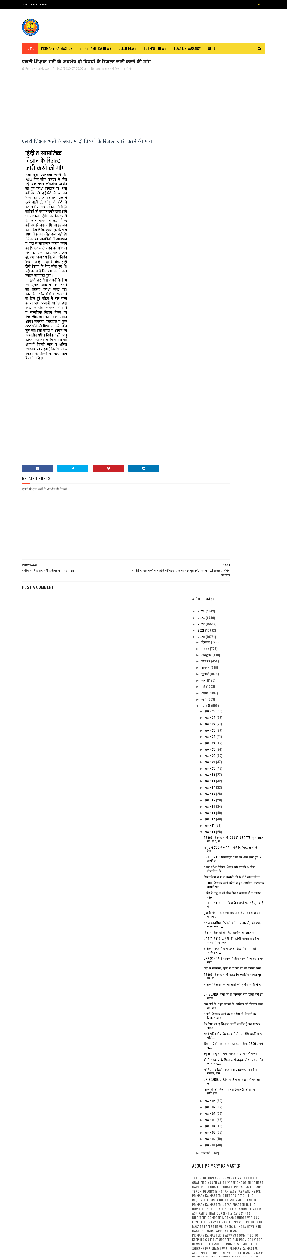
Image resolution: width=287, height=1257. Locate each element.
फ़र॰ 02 (210, 600)
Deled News (128, 48)
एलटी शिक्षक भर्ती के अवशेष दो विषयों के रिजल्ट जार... (230, 477)
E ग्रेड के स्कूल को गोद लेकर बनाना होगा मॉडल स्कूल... (232, 356)
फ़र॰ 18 (210, 242)
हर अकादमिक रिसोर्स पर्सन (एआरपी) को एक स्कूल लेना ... (232, 386)
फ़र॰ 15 (210, 261)
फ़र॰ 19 (210, 236)
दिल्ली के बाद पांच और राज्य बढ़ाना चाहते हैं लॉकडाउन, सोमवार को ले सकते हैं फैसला (241, 1075)
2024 (202, 72)
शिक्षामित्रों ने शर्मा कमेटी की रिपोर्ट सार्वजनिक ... (234, 338)
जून (204, 141)
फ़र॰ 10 (210, 293)
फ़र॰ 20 (210, 229)
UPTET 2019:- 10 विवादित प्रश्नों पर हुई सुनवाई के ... (233, 366)
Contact (44, 4)
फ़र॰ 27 (210, 185)
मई (203, 148)
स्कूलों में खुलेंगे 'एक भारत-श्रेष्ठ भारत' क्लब (230, 514)
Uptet (212, 48)
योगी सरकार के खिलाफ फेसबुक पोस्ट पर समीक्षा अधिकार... (234, 523)
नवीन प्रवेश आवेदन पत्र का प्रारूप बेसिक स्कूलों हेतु (152, 1219)
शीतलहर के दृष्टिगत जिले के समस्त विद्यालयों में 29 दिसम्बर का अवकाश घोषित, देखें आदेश (241, 1034)
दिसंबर (206, 103)
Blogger (76, 1251)
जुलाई (205, 135)
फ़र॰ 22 (210, 217)
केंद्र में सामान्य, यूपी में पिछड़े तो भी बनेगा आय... (234, 429)
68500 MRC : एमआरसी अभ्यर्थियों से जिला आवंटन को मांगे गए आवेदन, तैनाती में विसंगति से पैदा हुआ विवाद (155, 1200)
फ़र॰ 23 (210, 210)
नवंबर (205, 110)
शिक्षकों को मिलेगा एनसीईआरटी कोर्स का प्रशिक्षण (229, 552)
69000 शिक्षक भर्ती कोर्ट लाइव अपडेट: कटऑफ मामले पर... (234, 346)
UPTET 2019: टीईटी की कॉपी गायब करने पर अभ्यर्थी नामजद (232, 402)
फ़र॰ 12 (210, 280)
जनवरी (206, 614)
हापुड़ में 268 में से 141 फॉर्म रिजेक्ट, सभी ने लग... (230, 310)
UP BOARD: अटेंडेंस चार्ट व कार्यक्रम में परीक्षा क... (232, 542)
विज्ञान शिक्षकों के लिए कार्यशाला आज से (229, 394)
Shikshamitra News (95, 48)
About (34, 4)
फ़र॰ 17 (210, 248)
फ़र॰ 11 (210, 287)
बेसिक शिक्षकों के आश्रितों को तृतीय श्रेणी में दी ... (233, 447)
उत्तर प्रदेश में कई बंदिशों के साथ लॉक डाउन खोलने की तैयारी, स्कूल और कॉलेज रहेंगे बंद (241, 873)
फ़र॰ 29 (210, 172)
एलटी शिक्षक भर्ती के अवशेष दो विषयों (115, 69)
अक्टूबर (206, 116)
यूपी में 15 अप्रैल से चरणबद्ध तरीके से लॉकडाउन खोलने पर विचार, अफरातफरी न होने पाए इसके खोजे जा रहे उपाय (241, 982)
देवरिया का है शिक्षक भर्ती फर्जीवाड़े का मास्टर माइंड (232, 487)
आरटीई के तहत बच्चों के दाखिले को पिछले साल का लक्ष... (233, 467)
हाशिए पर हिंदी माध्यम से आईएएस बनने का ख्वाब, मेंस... (231, 533)
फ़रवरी (206, 167)
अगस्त (205, 129)
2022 (202, 85)
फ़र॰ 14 (210, 268)
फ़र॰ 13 (210, 274)
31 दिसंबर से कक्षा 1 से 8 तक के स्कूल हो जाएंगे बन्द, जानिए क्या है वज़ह (240, 959)
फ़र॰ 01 (210, 606)
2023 (202, 79)
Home (24, 4)
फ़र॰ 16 (210, 255)
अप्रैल (205, 154)
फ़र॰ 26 (210, 191)
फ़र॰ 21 (210, 223)
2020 (202, 98)
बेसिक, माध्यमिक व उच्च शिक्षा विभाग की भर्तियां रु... (230, 411)
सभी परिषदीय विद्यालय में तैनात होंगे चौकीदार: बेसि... (233, 497)
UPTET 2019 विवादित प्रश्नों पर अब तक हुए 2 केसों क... (232, 320)
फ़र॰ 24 (210, 204)
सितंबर (206, 122)
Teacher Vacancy (187, 48)
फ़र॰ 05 (210, 581)
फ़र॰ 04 (210, 587)
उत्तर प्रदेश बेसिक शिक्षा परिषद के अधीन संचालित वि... (229, 330)
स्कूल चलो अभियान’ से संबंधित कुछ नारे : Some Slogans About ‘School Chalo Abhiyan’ (154, 1120)
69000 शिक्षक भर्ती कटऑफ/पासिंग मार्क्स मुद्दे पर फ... (233, 438)
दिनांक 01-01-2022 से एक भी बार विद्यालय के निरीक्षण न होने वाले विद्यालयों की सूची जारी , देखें (241, 1055)
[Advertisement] (103, 106)
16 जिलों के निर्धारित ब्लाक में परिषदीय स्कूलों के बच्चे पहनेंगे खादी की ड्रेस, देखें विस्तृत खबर (238, 893)
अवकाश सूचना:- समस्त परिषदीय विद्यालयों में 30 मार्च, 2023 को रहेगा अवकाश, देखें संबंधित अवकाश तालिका (240, 937)
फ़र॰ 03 (210, 594)
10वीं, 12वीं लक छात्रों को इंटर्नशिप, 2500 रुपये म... (233, 507)
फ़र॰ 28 (210, 179)
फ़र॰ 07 (210, 568)
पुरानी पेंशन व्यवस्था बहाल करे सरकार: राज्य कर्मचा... (232, 376)
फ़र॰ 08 (210, 562)
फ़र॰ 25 (210, 198)
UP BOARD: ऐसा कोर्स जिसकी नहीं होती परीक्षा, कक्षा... (234, 457)
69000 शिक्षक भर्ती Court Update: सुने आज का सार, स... (233, 300)
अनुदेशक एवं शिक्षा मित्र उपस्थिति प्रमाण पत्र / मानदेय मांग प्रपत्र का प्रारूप (70, 1230)
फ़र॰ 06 (210, 575)
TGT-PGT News (155, 48)
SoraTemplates (43, 1251)
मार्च (204, 160)
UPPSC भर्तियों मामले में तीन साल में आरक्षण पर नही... (234, 421)
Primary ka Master (57, 48)
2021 (201, 91)
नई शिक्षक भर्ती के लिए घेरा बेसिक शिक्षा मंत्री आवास (70, 1208)
